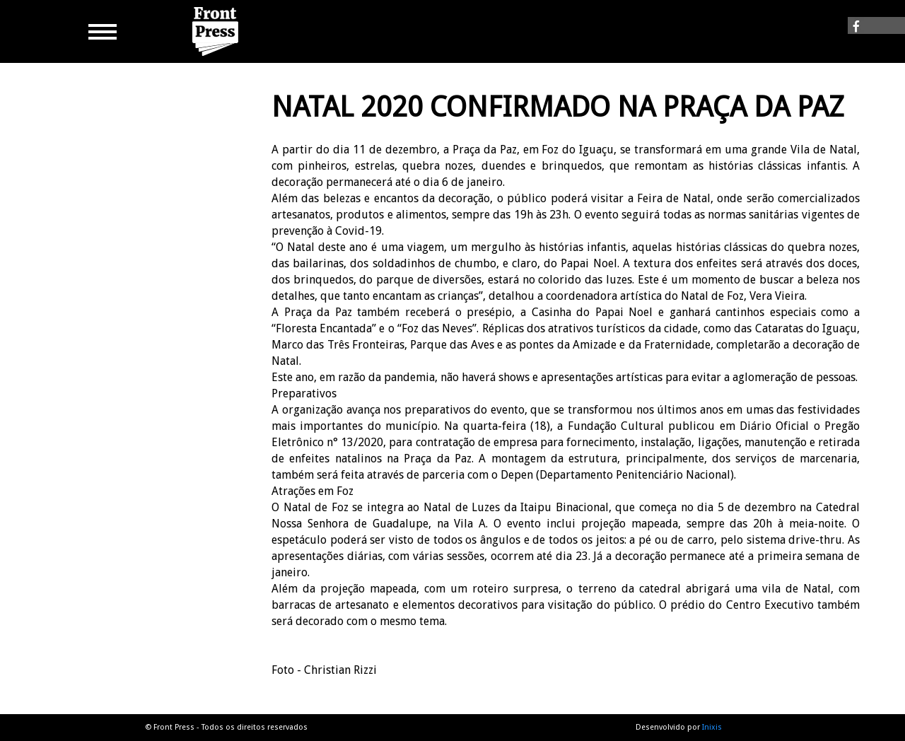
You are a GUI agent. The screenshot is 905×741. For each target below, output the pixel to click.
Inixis (712, 727)
